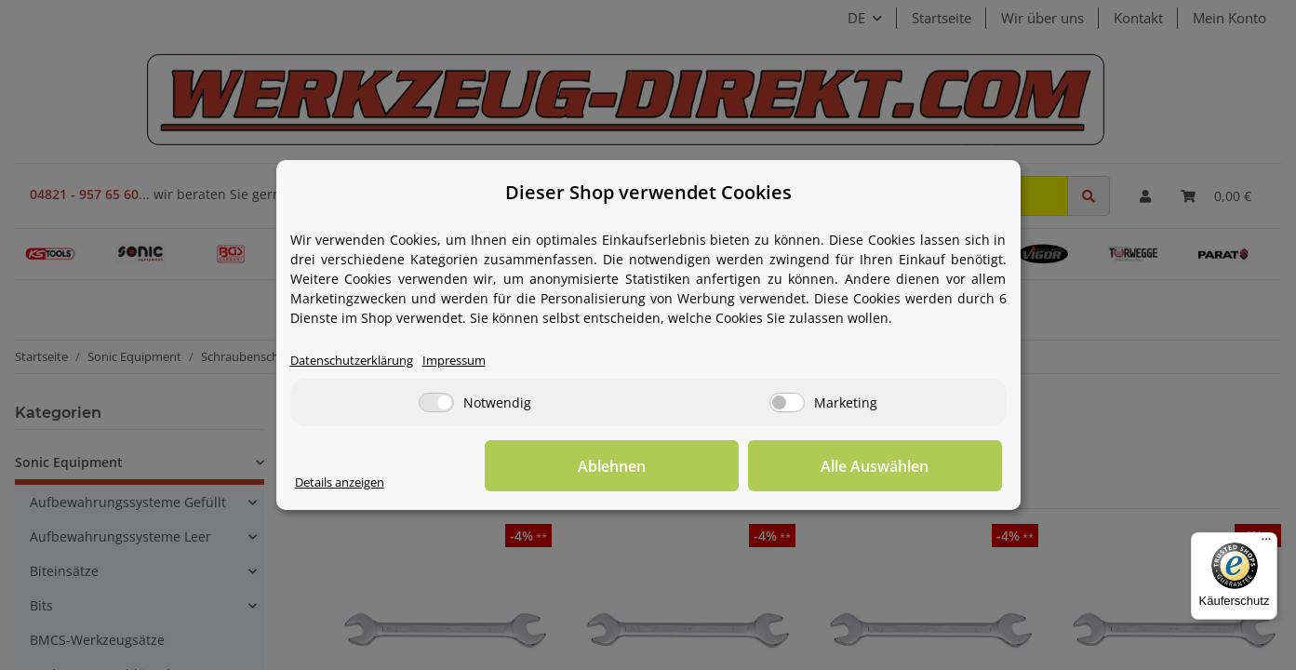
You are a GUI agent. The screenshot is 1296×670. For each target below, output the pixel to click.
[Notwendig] (436, 403)
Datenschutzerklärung (359, 360)
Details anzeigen (346, 482)
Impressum (473, 360)
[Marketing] (787, 403)
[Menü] (1266, 543)
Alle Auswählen (909, 466)
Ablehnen (713, 466)
